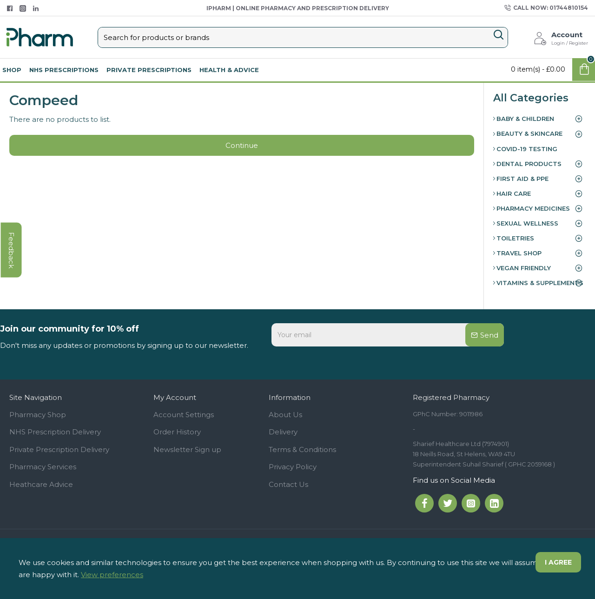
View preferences (112, 574)
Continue (241, 145)
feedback (11, 250)
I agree (558, 562)
